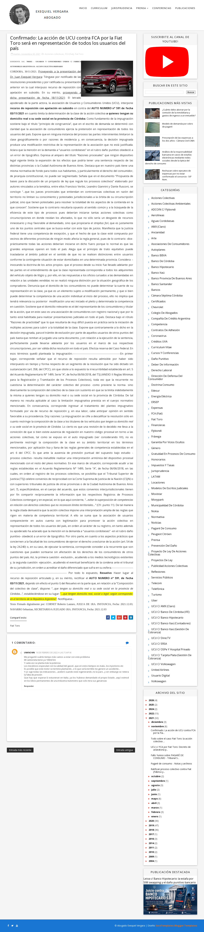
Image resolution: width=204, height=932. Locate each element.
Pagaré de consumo (164, 528)
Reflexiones (158, 572)
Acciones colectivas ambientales (170, 203)
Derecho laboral (161, 370)
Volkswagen (158, 681)
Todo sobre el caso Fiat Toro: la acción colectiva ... (171, 740)
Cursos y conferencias (165, 353)
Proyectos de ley (161, 560)
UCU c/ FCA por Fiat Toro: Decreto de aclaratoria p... (171, 748)
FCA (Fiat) (69, 54)
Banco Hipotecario (162, 267)
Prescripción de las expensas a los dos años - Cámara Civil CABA (178, 139)
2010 (152, 852)
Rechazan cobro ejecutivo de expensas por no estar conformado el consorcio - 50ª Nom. (176, 175)
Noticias (156, 522)
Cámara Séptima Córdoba (167, 295)
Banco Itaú (157, 272)
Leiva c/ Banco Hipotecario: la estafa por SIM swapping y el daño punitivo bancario (169, 880)
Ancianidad (157, 232)
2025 (152, 704)
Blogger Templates (185, 925)
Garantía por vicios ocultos (167, 442)
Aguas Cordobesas (162, 221)
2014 (152, 843)
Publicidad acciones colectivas (169, 566)
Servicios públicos (162, 577)
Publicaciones (185, 8)
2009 (152, 856)
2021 (152, 718)
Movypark (157, 499)
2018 (152, 829)
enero (155, 816)
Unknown (29, 652)
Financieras (158, 425)
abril (154, 803)
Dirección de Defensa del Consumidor (165, 377)
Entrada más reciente (20, 750)
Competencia (159, 324)
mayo (154, 798)
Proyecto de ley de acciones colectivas (167, 553)
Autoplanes (158, 249)
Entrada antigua (124, 750)
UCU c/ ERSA (159, 643)
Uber (154, 600)
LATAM (155, 476)
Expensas (157, 408)
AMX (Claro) (158, 226)
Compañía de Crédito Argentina (170, 318)
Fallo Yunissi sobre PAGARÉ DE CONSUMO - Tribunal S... (167, 757)
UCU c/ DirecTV (160, 638)
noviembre (157, 726)
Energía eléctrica (161, 396)
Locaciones (158, 482)
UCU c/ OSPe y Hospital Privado (170, 649)
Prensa (141, 8)
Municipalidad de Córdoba (167, 505)
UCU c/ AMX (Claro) (163, 606)
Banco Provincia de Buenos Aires (171, 278)
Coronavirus (158, 336)
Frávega (156, 436)
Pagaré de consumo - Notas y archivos (171, 763)
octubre (156, 776)
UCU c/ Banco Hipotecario (167, 617)
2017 (152, 834)
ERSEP (155, 402)
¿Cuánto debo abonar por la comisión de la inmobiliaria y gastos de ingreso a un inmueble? (179, 112)
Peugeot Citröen (161, 534)
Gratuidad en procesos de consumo (173, 454)
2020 (152, 820)
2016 (152, 838)
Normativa (157, 517)
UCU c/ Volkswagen (163, 664)
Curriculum (99, 8)
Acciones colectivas (54, 54)
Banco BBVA (158, 255)
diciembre (157, 721)
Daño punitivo (160, 359)
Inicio (83, 8)
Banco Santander (161, 284)
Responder (29, 686)
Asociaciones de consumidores (170, 244)
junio (154, 794)
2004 (152, 860)
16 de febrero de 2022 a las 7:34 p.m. (54, 652)
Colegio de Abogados (164, 313)
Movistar (156, 494)
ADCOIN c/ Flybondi (163, 209)
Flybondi (156, 431)
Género (155, 448)
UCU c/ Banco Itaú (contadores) (170, 623)
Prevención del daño (164, 545)
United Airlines (160, 670)
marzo (155, 807)
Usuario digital (160, 675)
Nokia (155, 511)
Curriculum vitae (161, 347)
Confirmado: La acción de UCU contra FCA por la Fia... (173, 732)
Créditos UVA (159, 341)
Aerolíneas (157, 215)
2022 (152, 713)
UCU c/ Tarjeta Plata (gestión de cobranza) (169, 656)
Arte (153, 238)
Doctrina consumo (162, 385)
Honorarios (158, 459)
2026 (152, 700)
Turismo (156, 594)
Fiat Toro (79, 54)
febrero (156, 812)
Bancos (155, 290)
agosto (155, 785)
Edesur (155, 390)
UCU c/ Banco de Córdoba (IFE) (170, 612)
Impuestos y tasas (162, 465)
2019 (152, 825)
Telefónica (157, 589)
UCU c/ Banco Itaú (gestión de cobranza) (168, 630)
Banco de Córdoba (162, 261)
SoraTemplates (165, 925)
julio (154, 789)
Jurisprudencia (121, 8)
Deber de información (165, 364)
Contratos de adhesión (165, 330)
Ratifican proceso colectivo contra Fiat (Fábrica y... (171, 770)
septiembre (158, 780)
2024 (152, 709)
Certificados (158, 301)
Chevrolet (157, 307)
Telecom (156, 583)
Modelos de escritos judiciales (169, 488)
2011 (152, 847)
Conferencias (161, 8)
